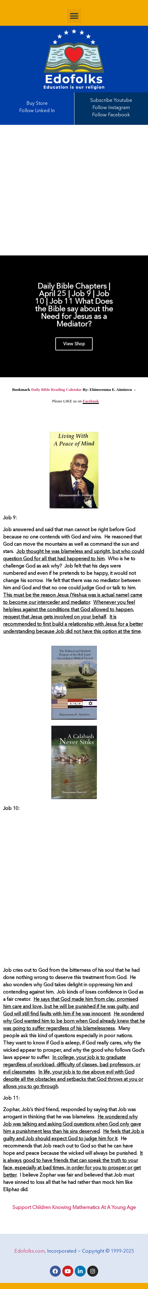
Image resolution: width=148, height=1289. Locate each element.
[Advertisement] (74, 190)
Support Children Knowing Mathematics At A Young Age (74, 1207)
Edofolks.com (29, 1251)
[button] (74, 16)
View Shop (74, 348)
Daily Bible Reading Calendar (56, 389)
